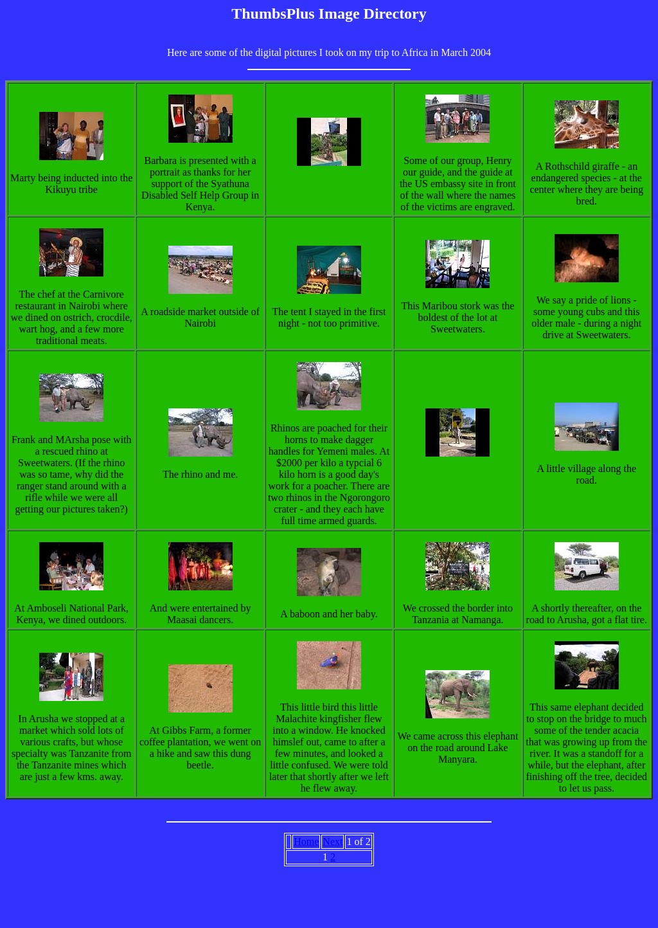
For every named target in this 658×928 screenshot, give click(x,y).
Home (306, 841)
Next (332, 841)
